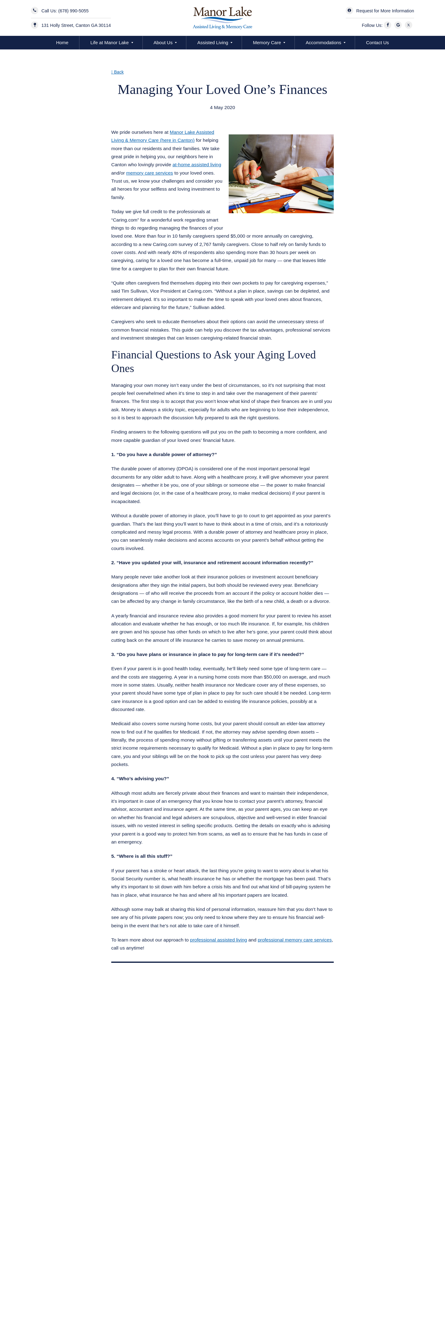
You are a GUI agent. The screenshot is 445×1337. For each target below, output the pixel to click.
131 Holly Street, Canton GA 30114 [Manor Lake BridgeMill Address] (76, 25)
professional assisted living (218, 939)
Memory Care (267, 42)
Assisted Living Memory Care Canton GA (162, 115)
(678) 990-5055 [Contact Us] (73, 10)
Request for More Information (385, 10)
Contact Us (377, 42)
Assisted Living (212, 42)
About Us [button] (163, 42)
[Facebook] (388, 25)
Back (117, 72)
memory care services (149, 173)
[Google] (399, 25)
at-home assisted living (196, 164)
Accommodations (323, 42)
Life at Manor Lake (109, 42)
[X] (409, 25)
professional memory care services (295, 939)
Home (62, 42)
